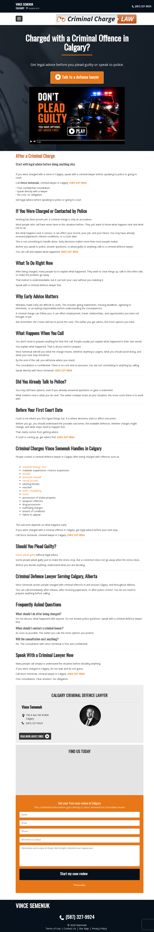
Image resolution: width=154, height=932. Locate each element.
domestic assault (31, 477)
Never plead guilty (25, 554)
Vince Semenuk (24, 4)
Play (77, 131)
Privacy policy (79, 884)
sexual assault (30, 480)
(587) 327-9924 (143, 6)
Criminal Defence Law (87, 17)
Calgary (28, 8)
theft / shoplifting (31, 490)
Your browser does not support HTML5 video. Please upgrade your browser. (77, 114)
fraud (25, 494)
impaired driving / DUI (34, 467)
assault (26, 473)
